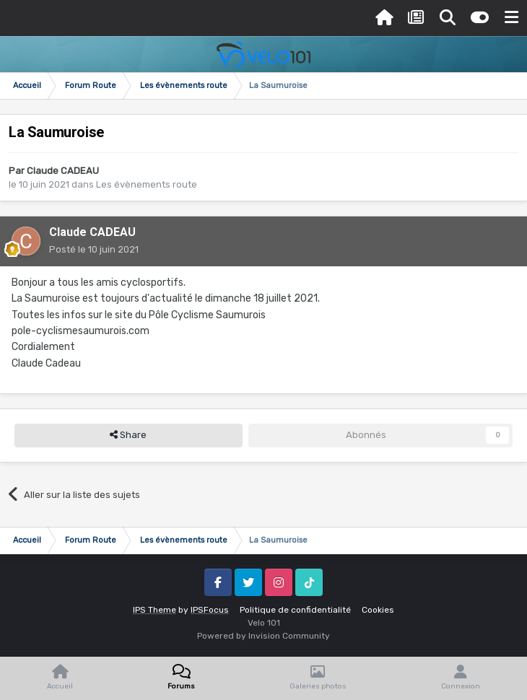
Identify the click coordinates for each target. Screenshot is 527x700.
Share (128, 435)
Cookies (378, 610)
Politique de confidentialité (295, 610)
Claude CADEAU (63, 170)
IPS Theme (154, 610)
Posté (94, 249)
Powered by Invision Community (263, 636)
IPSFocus (210, 610)
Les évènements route (146, 184)
